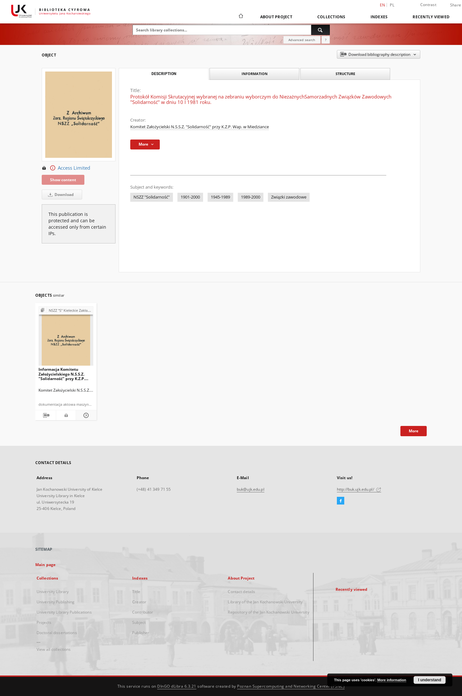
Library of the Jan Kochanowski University (265, 602)
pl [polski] (392, 5)
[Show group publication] (66, 311)
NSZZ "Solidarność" (151, 197)
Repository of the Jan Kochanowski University (268, 612)
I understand (429, 680)
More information (391, 680)
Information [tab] (255, 73)
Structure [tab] (345, 73)
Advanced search (301, 40)
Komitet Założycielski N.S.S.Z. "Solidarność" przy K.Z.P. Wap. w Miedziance (199, 127)
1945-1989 (220, 197)
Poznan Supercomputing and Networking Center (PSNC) (291, 686)
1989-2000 (250, 197)
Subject (139, 622)
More (413, 431)
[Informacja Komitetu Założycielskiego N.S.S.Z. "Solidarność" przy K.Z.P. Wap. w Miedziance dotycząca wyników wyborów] (66, 338)
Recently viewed (431, 17)
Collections (331, 17)
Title (136, 591)
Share (455, 5)
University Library (53, 591)
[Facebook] (340, 501)
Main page (45, 564)
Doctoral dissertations (57, 632)
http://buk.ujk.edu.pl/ (359, 489)
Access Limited (66, 168)
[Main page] (240, 17)
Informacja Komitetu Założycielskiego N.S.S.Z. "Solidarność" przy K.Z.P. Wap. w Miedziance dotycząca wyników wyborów (61, 374)
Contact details (241, 591)
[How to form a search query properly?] (325, 40)
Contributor (142, 612)
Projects (44, 622)
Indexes (379, 17)
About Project (276, 17)
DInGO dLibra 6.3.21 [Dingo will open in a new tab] (176, 686)
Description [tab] (163, 74)
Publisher (140, 632)
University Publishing (56, 602)
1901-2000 (190, 197)
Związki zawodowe (288, 197)
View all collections (54, 649)
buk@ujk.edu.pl (250, 489)
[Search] (320, 30)
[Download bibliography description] (45, 415)
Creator (139, 602)
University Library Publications (64, 612)
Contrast (428, 4)
